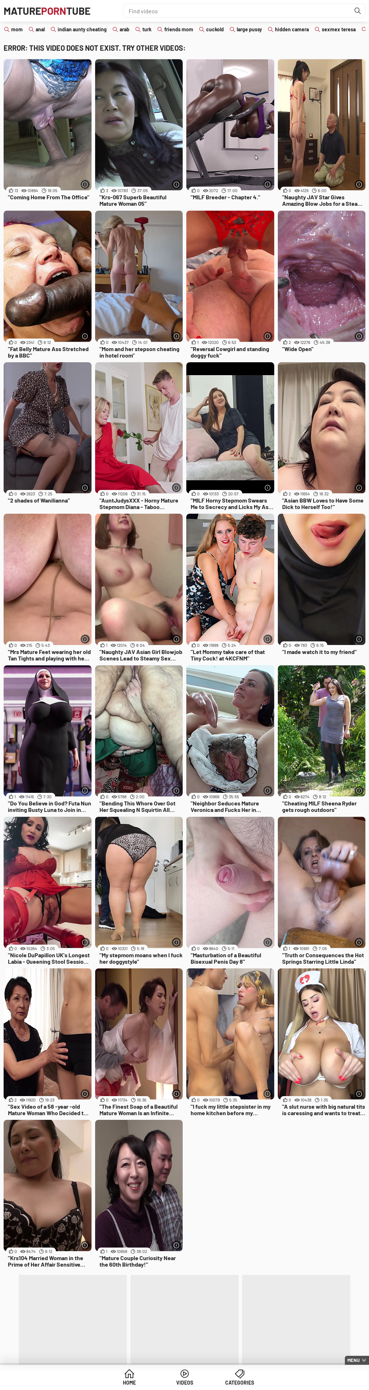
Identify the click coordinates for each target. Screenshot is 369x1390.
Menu (353, 1360)
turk (146, 29)
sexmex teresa (339, 29)
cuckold (215, 29)
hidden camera (292, 29)
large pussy (249, 29)
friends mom (178, 29)
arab (124, 29)
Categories (239, 1383)
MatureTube (47, 11)
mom (17, 29)
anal (40, 29)
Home (129, 1383)
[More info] (85, 184)
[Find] (358, 10)
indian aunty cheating (82, 29)
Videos (184, 1383)
